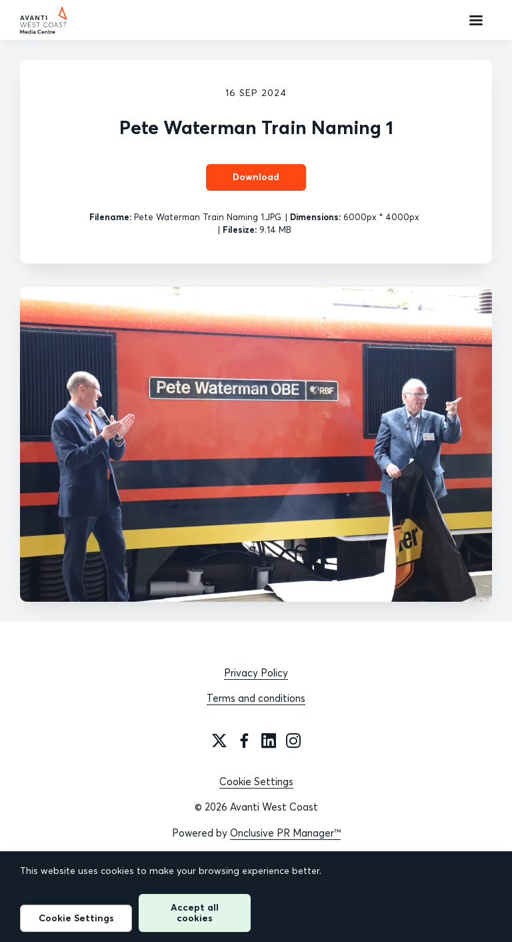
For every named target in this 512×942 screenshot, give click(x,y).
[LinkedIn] (268, 740)
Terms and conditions (256, 698)
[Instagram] (293, 740)
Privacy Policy (256, 672)
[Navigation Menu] (476, 20)
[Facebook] (244, 740)
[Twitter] (219, 740)
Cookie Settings (256, 781)
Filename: (110, 216)
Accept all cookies (195, 912)
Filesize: (240, 229)
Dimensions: (315, 216)
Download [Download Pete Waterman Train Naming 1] (256, 177)
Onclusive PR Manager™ (285, 833)
